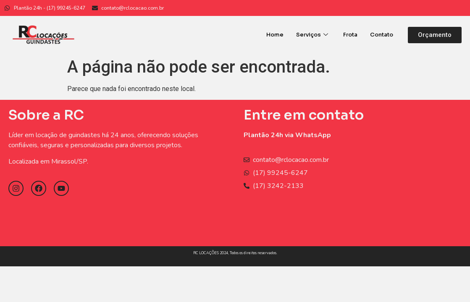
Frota (350, 34)
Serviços (312, 34)
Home (275, 34)
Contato (381, 34)
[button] (435, 35)
